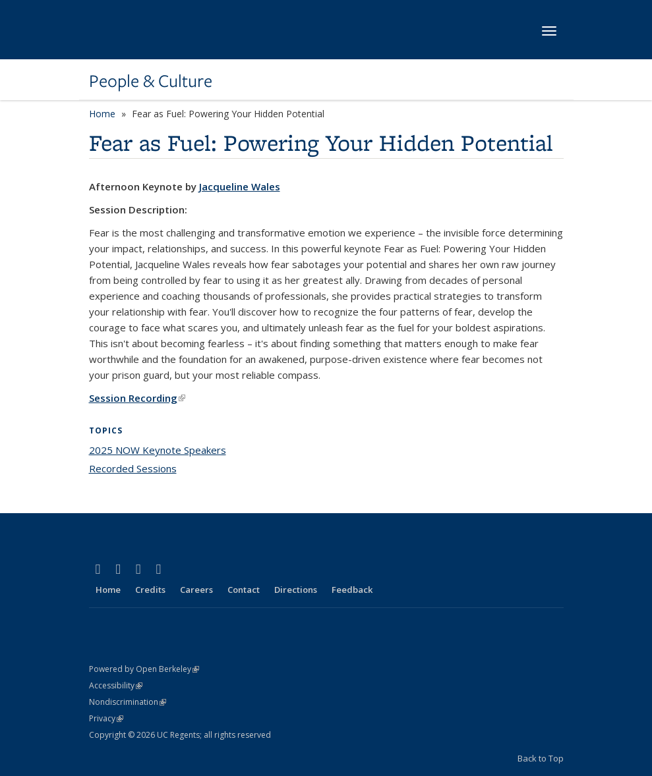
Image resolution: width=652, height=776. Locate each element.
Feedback (352, 590)
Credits (150, 590)
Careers (196, 590)
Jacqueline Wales (239, 186)
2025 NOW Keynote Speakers (157, 450)
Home (102, 113)
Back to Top (541, 758)
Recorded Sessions (133, 468)
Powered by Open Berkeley (144, 669)
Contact (243, 590)
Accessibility (115, 685)
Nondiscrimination (127, 701)
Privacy (106, 718)
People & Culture (150, 81)
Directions (295, 590)
